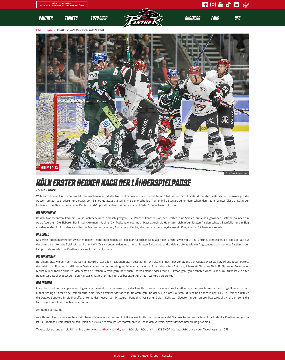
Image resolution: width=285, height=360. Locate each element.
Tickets (71, 17)
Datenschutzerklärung (144, 355)
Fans (215, 17)
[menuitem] (49, 17)
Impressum (120, 355)
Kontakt (167, 355)
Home (38, 29)
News (49, 29)
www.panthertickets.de (105, 329)
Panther (46, 17)
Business (192, 17)
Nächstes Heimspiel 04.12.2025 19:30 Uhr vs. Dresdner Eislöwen (61, 4)
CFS (237, 17)
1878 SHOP (99, 17)
